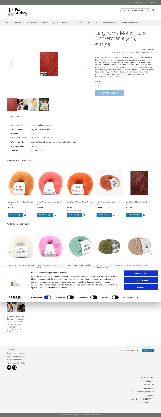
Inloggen (138, 2)
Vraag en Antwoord (14, 360)
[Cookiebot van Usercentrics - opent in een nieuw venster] (15, 412)
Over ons (10, 350)
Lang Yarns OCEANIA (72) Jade (79, 265)
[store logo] (17, 12)
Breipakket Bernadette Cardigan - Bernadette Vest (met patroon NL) (16, 319)
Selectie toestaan (141, 395)
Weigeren (141, 402)
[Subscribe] (148, 350)
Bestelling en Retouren (16, 353)
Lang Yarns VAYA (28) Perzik (137, 265)
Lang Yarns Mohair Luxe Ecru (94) (21, 265)
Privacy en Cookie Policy (16, 363)
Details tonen (128, 412)
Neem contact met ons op (17, 356)
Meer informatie (17, 116)
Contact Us (150, 2)
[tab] (17, 116)
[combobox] (135, 10)
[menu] (73, 23)
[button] (11, 64)
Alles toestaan (141, 388)
